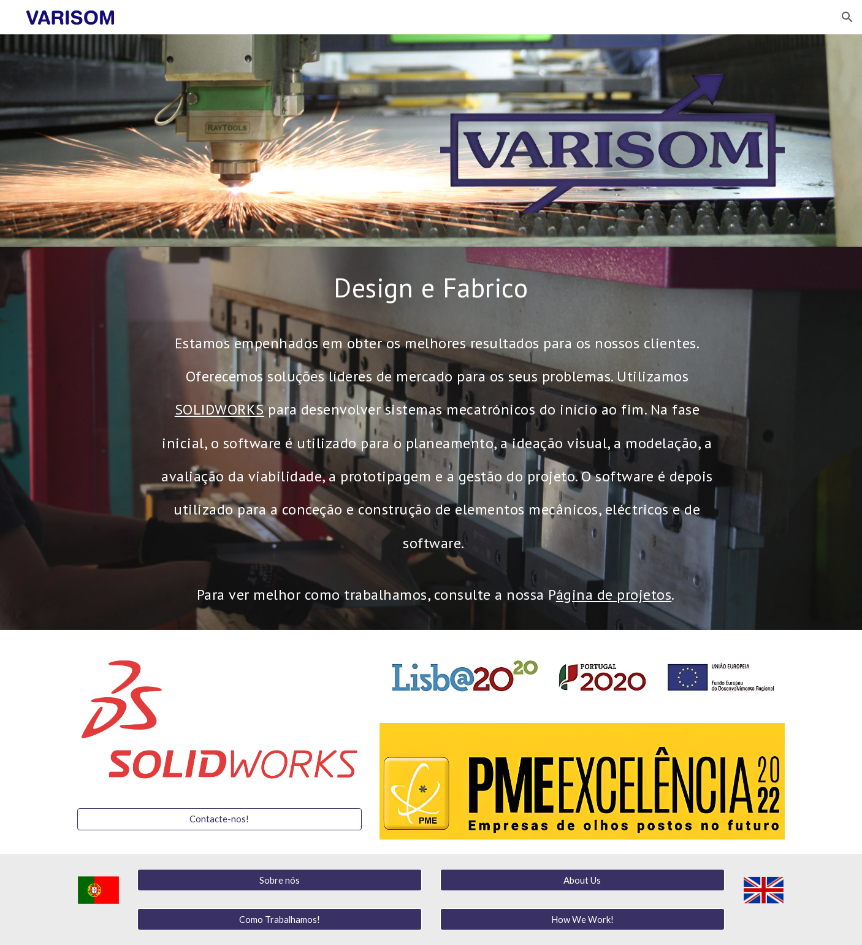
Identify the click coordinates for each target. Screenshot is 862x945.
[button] (847, 17)
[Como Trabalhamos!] (279, 919)
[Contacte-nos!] (219, 819)
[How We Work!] (582, 919)
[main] (430, 287)
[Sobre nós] (279, 880)
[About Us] (582, 880)
